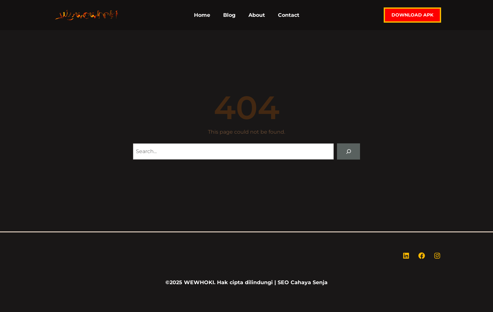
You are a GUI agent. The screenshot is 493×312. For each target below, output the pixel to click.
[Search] (348, 151)
